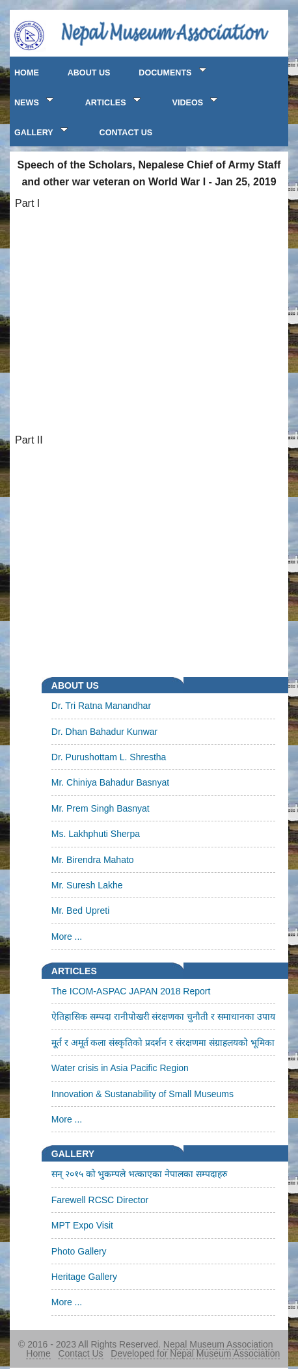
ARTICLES (114, 100)
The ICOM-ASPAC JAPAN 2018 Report (131, 991)
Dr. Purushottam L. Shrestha (109, 757)
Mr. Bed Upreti (80, 910)
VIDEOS (196, 100)
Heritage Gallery (84, 1276)
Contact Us (80, 1353)
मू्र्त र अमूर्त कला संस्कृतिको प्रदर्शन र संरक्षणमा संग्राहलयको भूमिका (163, 1042)
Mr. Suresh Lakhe (87, 885)
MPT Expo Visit (82, 1225)
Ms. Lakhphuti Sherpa (95, 834)
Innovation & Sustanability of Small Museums (142, 1094)
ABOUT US (89, 72)
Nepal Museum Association (218, 1344)
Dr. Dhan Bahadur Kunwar (104, 731)
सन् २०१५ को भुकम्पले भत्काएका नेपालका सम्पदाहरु (139, 1174)
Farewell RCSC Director (99, 1200)
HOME (26, 72)
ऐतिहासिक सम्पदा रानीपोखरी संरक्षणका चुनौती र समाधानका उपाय (163, 1016)
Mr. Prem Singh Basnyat (100, 808)
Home (38, 1353)
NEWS (35, 100)
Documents (174, 70)
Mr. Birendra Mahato (92, 860)
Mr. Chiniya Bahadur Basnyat (110, 782)
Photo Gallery (79, 1251)
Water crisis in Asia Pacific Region (120, 1068)
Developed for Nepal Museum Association (195, 1353)
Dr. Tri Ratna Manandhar (101, 705)
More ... (66, 936)
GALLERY (42, 130)
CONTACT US (126, 132)
